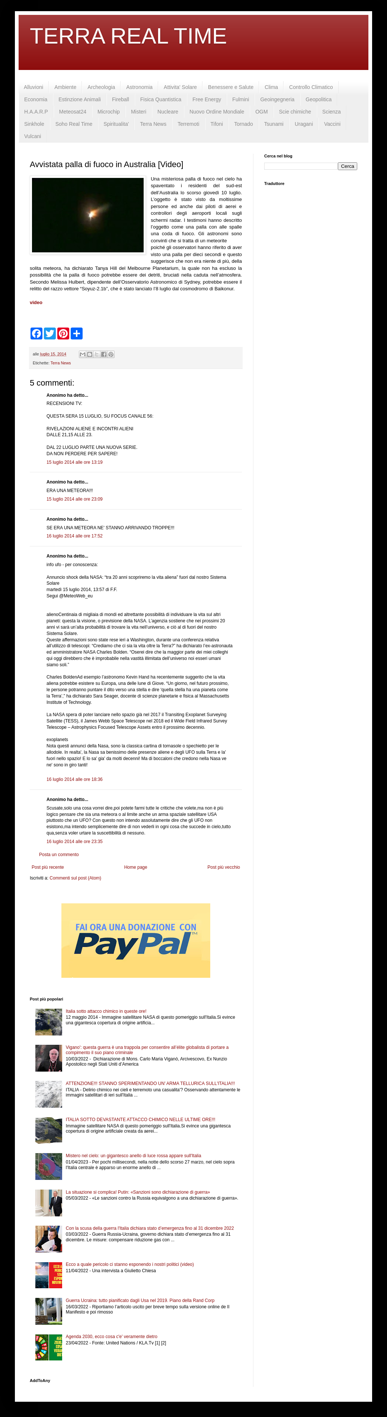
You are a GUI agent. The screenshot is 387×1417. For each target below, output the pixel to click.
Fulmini (240, 99)
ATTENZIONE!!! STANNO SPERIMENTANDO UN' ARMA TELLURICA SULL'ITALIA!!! (150, 1083)
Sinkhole (34, 124)
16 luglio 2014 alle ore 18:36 (75, 779)
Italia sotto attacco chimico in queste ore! (106, 1011)
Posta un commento (59, 854)
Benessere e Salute (230, 87)
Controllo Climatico (311, 87)
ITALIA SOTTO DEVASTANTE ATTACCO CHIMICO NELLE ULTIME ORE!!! (140, 1119)
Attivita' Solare (180, 87)
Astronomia (139, 87)
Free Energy (206, 99)
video (36, 302)
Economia (35, 99)
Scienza (331, 112)
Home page (135, 867)
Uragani (304, 124)
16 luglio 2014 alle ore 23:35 (75, 841)
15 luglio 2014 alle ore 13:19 (75, 462)
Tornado (243, 124)
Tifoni (217, 124)
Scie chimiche (295, 112)
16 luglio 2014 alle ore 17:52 (75, 536)
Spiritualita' (116, 124)
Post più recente (48, 867)
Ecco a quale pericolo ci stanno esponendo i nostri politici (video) (130, 1264)
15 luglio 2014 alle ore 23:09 (75, 499)
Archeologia (101, 87)
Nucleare (167, 112)
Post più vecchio (224, 867)
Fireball (120, 99)
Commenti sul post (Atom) (75, 878)
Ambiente (65, 87)
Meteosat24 (72, 112)
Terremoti (188, 124)
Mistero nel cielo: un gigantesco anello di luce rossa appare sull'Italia (133, 1155)
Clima (271, 87)
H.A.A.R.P (36, 112)
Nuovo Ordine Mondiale (216, 112)
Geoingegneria (277, 99)
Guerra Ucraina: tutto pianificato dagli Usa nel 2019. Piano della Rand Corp (140, 1300)
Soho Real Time (74, 124)
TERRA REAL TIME (128, 35)
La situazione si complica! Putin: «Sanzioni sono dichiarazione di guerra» (138, 1192)
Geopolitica (319, 99)
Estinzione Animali (79, 99)
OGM (261, 112)
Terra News (153, 124)
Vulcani (32, 136)
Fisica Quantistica (160, 99)
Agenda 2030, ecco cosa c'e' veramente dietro (111, 1336)
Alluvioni (33, 87)
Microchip (108, 112)
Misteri (138, 112)
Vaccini (332, 124)
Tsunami (274, 124)
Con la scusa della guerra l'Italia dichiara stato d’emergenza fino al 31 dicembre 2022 (150, 1228)
